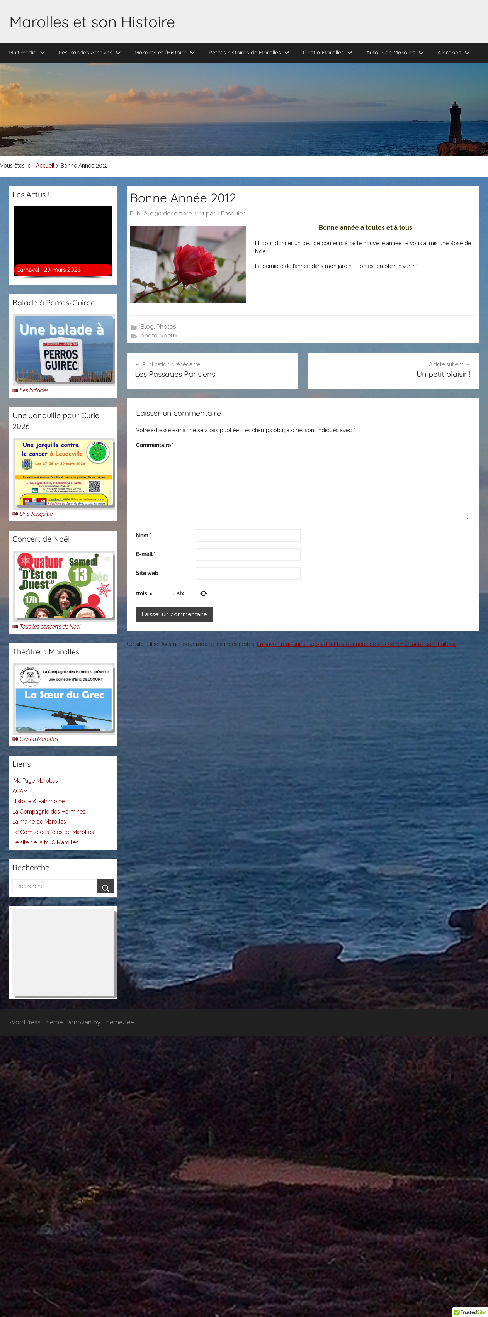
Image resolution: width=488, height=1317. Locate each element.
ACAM (20, 791)
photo (149, 335)
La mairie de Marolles (39, 822)
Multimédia (27, 52)
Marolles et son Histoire (92, 21)
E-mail (146, 554)
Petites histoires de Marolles (249, 52)
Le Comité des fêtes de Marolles (53, 832)
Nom (143, 535)
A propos (453, 52)
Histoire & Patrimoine (38, 801)
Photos (166, 326)
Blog (147, 326)
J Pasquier (231, 213)
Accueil (45, 166)
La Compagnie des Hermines (48, 812)
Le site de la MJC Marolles (45, 842)
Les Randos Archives (90, 52)
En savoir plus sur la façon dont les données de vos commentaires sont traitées (356, 644)
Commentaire (155, 445)
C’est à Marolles (327, 52)
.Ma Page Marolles (35, 781)
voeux (168, 335)
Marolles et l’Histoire (164, 52)
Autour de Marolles (395, 52)
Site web (147, 573)
